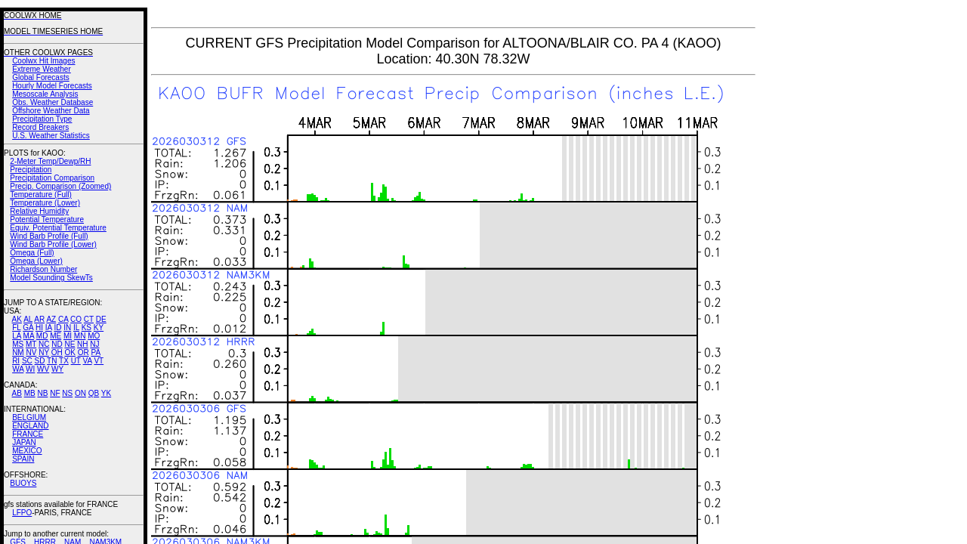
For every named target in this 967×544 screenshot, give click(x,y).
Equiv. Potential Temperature (58, 228)
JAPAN (24, 442)
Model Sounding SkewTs (51, 278)
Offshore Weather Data (50, 111)
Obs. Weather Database (52, 102)
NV (31, 352)
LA (16, 336)
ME (55, 336)
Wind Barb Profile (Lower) (53, 244)
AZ (51, 319)
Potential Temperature (47, 219)
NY (44, 352)
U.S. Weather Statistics (51, 135)
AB (17, 393)
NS (67, 393)
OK (69, 352)
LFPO (22, 512)
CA (63, 319)
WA (17, 369)
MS (17, 344)
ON (80, 393)
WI (30, 369)
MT (31, 344)
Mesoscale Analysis (45, 94)
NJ (94, 344)
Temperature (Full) (41, 194)
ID (57, 327)
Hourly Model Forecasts (52, 86)
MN (80, 336)
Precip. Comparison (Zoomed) (60, 186)
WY (57, 369)
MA (28, 336)
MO (94, 336)
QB (93, 393)
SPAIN (23, 459)
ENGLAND (30, 426)
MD (42, 336)
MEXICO (27, 451)
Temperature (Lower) (45, 203)
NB (42, 393)
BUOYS (23, 483)
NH (82, 344)
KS (86, 327)
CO (76, 319)
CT (89, 319)
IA (48, 327)
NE (69, 344)
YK (106, 393)
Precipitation (30, 169)
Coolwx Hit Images (43, 61)
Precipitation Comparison (52, 178)
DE (101, 319)
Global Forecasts (41, 77)
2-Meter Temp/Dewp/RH (50, 161)
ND (56, 344)
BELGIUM (29, 417)
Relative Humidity (39, 211)
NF (55, 393)
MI (67, 336)
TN (52, 361)
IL (76, 327)
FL (16, 327)
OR (83, 352)
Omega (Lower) (36, 261)
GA (28, 327)
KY (98, 327)
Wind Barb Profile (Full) (49, 236)
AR (39, 319)
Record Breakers (40, 127)
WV (43, 369)
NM (18, 352)
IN (67, 327)
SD (40, 361)
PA (95, 352)
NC (44, 344)
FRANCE (27, 434)
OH (57, 352)
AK (17, 319)
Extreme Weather (41, 69)
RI (16, 361)
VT (98, 361)
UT (76, 361)
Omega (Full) (32, 253)
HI (39, 327)
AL (27, 319)
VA (87, 361)
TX (64, 361)
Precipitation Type (42, 119)
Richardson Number (43, 269)
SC (27, 361)
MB (30, 393)
